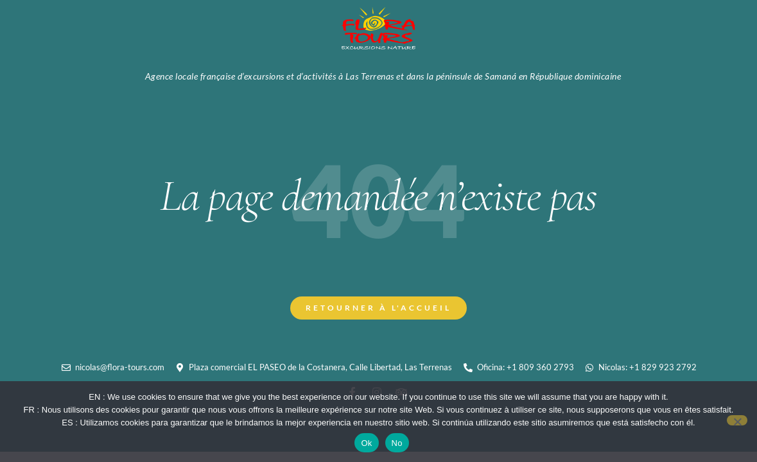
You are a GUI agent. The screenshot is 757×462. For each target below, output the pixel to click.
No (397, 443)
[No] (737, 420)
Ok (366, 443)
